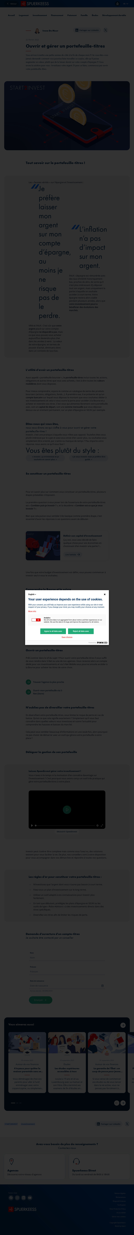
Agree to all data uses (53, 631)
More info (32, 611)
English (32, 594)
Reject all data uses (81, 631)
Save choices (67, 637)
